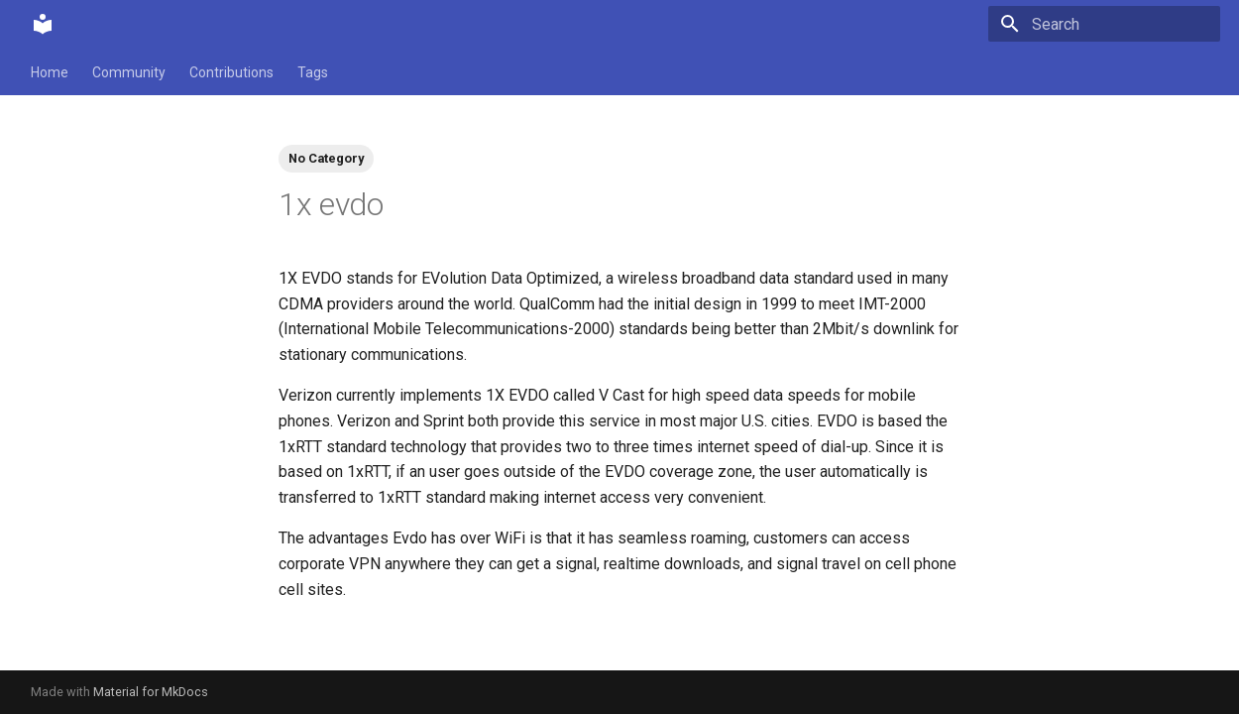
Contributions (231, 72)
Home (49, 72)
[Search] (1104, 24)
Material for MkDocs (150, 691)
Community (129, 72)
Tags (312, 72)
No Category (326, 158)
